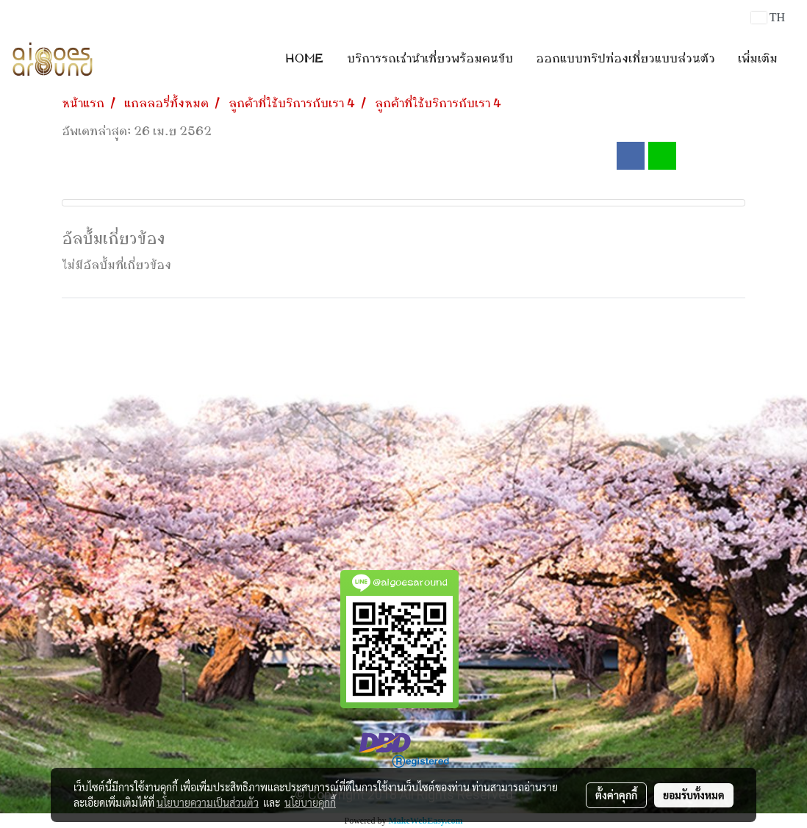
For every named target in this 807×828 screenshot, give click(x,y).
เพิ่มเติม (758, 58)
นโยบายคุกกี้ (310, 802)
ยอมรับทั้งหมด (694, 795)
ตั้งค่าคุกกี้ (616, 795)
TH (768, 17)
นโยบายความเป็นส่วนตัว (208, 802)
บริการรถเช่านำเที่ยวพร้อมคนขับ (430, 58)
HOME (304, 58)
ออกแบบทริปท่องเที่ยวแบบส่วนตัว (625, 58)
